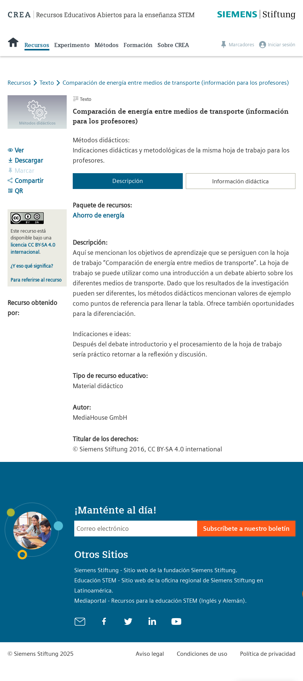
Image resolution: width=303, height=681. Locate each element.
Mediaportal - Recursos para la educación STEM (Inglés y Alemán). (160, 600)
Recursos (36, 45)
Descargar (25, 160)
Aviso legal (150, 653)
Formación (138, 45)
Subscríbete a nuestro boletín (246, 528)
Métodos (107, 45)
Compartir (25, 180)
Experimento (72, 45)
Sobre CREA (173, 45)
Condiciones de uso (202, 653)
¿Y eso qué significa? (32, 266)
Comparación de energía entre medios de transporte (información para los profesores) (176, 82)
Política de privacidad (267, 653)
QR (15, 191)
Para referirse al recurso (36, 280)
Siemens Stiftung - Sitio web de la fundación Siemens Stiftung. (155, 570)
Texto (47, 82)
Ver (16, 150)
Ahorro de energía (98, 215)
